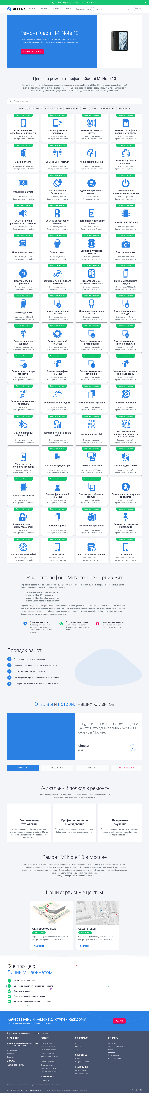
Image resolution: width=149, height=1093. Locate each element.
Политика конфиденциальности (75, 1090)
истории (67, 704)
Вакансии (11, 1057)
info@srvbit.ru (113, 1055)
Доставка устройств (49, 1072)
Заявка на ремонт (83, 9)
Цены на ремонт (81, 1070)
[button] (138, 9)
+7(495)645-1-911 (115, 1058)
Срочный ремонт (47, 1062)
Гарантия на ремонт (49, 1068)
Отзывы (44, 704)
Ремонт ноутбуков (48, 1046)
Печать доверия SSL (53, 1090)
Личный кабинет (81, 1074)
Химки (110, 1050)
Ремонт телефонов (48, 1043)
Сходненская (113, 1043)
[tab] (23, 768)
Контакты (11, 1054)
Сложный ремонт (48, 1065)
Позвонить (98, 9)
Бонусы (129, 9)
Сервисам (45, 1080)
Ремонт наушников (48, 1053)
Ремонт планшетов (48, 1050)
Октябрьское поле (115, 1046)
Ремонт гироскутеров (49, 1056)
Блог (76, 1043)
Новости (78, 1046)
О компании (12, 1050)
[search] (77, 101)
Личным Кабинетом (30, 972)
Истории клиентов (82, 1062)
